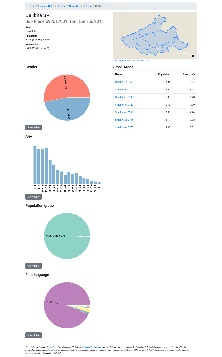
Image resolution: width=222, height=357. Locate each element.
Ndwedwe (74, 6)
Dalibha (87, 6)
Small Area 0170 (124, 127)
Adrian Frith (52, 347)
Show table (33, 127)
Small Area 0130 (124, 112)
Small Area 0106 (124, 97)
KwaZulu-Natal (46, 6)
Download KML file (139, 60)
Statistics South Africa (91, 347)
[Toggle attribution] (193, 56)
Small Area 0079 (124, 89)
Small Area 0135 (124, 119)
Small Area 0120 (124, 104)
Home (31, 6)
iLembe (62, 6)
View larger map (121, 60)
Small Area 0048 (124, 82)
